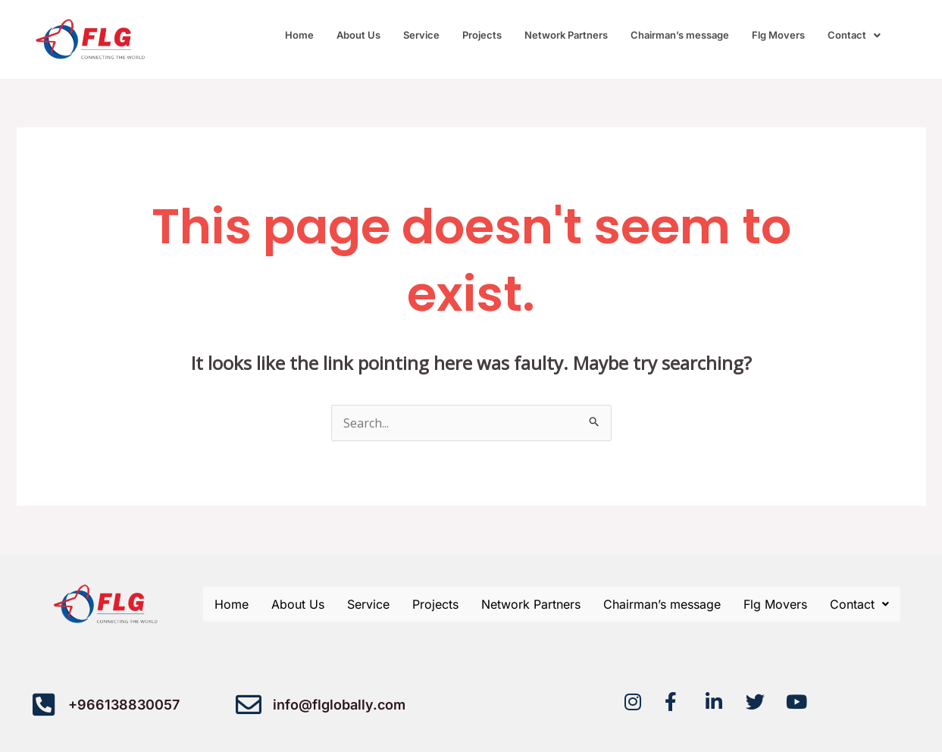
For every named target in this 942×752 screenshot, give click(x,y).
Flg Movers (778, 35)
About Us (358, 35)
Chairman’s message (680, 35)
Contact (854, 35)
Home (299, 35)
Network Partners (566, 35)
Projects (482, 35)
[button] (854, 35)
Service (421, 35)
